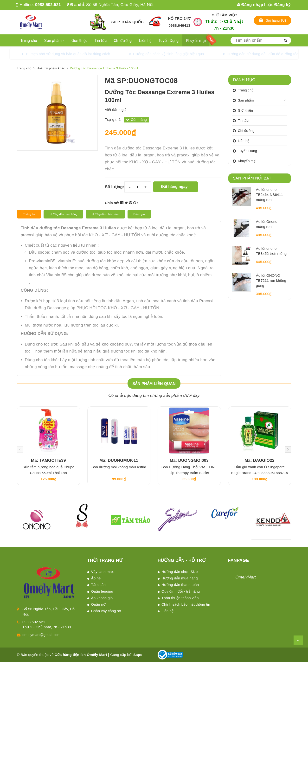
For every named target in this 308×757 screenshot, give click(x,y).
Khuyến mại (196, 40)
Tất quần (98, 585)
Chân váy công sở (106, 611)
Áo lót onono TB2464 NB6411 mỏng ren (269, 194)
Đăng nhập (250, 4)
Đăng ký (282, 4)
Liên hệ (145, 40)
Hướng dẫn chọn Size (179, 572)
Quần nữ (98, 604)
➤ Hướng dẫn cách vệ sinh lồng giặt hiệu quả (166, 54)
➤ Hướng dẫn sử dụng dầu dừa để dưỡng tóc (260, 54)
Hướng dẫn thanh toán (180, 585)
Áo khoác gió (102, 598)
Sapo (137, 655)
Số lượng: (114, 187)
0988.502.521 (48, 4)
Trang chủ (28, 40)
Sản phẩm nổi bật (252, 177)
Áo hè (96, 578)
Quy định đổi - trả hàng (180, 591)
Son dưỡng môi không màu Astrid (118, 467)
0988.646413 (179, 25)
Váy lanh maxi (103, 572)
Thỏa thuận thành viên (180, 598)
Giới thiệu (79, 40)
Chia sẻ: (112, 203)
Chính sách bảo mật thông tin (185, 604)
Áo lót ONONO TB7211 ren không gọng (271, 280)
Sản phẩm (54, 40)
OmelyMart (246, 577)
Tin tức (101, 40)
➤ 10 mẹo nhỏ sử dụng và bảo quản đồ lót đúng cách (65, 54)
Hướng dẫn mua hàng (179, 578)
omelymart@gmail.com (41, 635)
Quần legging (102, 591)
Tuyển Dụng (169, 40)
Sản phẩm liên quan (154, 384)
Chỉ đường (123, 40)
